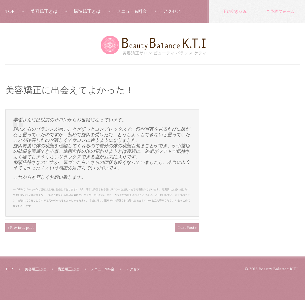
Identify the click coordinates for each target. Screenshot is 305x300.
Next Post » (187, 228)
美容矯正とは (44, 11)
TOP (10, 11)
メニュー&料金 (132, 11)
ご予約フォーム (280, 11)
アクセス (172, 11)
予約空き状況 (235, 11)
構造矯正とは (87, 11)
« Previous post (21, 228)
